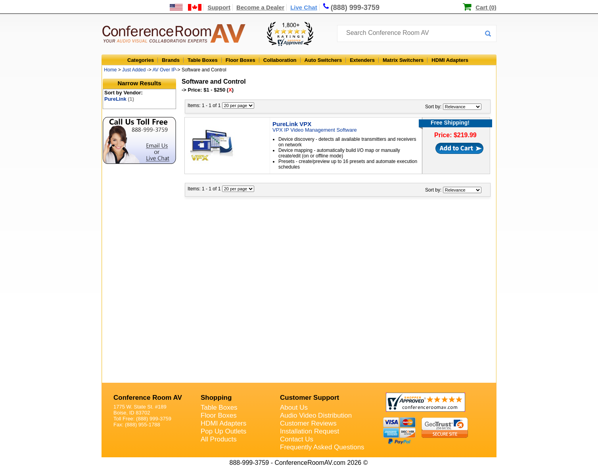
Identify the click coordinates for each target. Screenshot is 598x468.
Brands (171, 60)
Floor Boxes (240, 60)
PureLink (119, 99)
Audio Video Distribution (316, 415)
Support (218, 7)
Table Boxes (203, 60)
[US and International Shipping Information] (186, 7)
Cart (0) (485, 7)
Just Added (134, 70)
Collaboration (280, 60)
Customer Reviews (308, 423)
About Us (294, 407)
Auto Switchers (323, 60)
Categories (140, 60)
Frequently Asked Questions (322, 447)
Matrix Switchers (403, 60)
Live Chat (303, 7)
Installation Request (309, 431)
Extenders (362, 60)
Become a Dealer (260, 7)
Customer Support (309, 397)
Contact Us (296, 439)
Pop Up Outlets (223, 431)
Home (110, 70)
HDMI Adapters (449, 60)
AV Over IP (164, 70)
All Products (219, 439)
